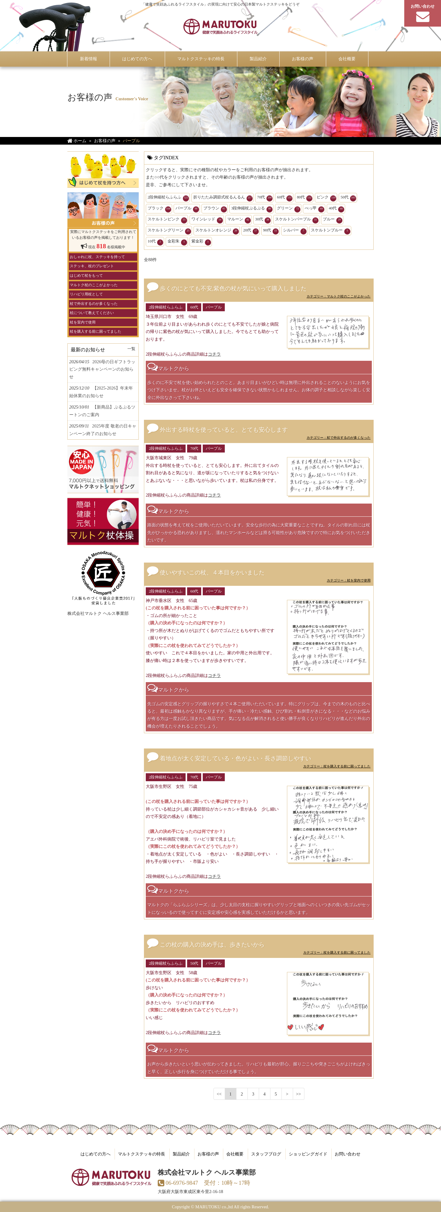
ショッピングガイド (308, 1153)
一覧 (131, 349)
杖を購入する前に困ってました (95, 331)
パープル (187, 209)
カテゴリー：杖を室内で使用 (349, 580)
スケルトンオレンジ (217, 231)
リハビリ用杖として (86, 294)
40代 (336, 209)
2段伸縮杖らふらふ (168, 198)
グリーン (288, 209)
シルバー (295, 231)
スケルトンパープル (296, 220)
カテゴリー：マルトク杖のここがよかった (339, 296)
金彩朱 (177, 242)
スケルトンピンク (167, 220)
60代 (284, 198)
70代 (265, 198)
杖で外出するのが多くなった (94, 303)
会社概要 (234, 1153)
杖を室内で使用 (83, 322)
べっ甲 (314, 209)
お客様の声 (208, 1153)
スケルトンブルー (330, 231)
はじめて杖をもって (86, 275)
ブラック (159, 209)
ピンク (326, 198)
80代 (304, 198)
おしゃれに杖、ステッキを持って (97, 257)
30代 (263, 220)
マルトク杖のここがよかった (94, 284)
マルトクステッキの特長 (141, 1153)
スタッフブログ (266, 1153)
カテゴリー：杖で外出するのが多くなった (339, 437)
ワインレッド (207, 220)
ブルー (332, 220)
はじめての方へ (96, 1153)
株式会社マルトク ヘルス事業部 (98, 613)
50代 (348, 198)
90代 (271, 231)
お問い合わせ (347, 1153)
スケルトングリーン (169, 231)
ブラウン (215, 209)
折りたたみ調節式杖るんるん (223, 198)
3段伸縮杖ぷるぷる (252, 209)
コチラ (214, 354)
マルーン (239, 220)
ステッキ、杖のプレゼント (92, 266)
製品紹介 (181, 1153)
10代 (155, 242)
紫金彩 (201, 242)
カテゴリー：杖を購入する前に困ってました (337, 766)
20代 (251, 231)
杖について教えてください (92, 313)
